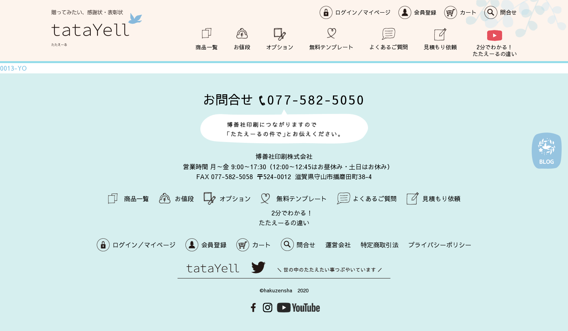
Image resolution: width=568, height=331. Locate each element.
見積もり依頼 (440, 46)
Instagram (268, 307)
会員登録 (425, 12)
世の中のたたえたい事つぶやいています (284, 270)
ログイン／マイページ (362, 12)
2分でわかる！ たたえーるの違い (495, 50)
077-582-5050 (316, 99)
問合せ (508, 12)
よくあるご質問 (388, 46)
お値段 (242, 46)
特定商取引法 (379, 244)
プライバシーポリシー (439, 244)
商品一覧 (207, 46)
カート (468, 12)
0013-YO (13, 68)
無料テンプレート (331, 46)
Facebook (253, 307)
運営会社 (338, 244)
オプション (279, 46)
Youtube (298, 307)
